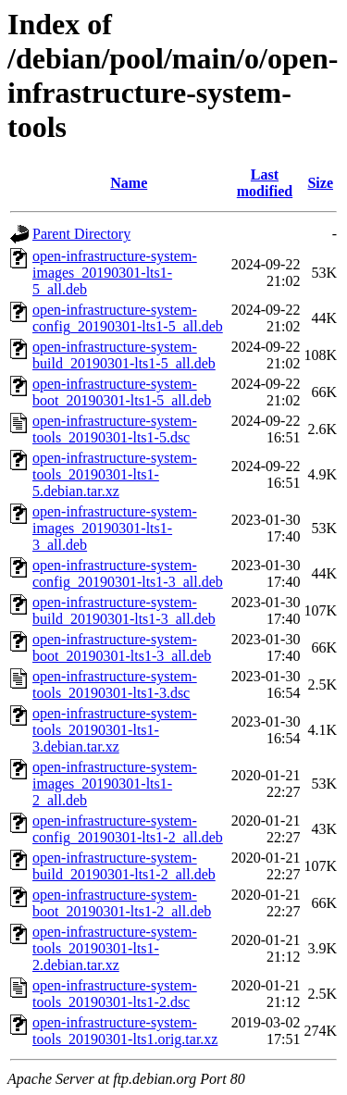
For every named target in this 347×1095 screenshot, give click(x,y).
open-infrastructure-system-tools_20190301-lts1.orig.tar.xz (124, 1030)
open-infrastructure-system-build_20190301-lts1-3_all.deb (124, 610)
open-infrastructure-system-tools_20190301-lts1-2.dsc (114, 993)
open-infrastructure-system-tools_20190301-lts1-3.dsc (114, 684)
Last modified (264, 183)
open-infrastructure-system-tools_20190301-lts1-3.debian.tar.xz (114, 729)
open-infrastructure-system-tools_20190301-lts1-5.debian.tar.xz (114, 474)
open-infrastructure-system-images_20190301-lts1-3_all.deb (114, 528)
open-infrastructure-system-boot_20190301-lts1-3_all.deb (121, 647)
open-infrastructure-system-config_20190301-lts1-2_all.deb (127, 829)
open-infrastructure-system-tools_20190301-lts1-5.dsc (114, 429)
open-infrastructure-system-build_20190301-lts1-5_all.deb (124, 355)
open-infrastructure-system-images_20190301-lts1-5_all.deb (114, 272)
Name (128, 183)
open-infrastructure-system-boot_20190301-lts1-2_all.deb (121, 903)
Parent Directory (81, 234)
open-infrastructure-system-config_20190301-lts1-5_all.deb (127, 318)
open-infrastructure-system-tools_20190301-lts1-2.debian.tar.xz (114, 948)
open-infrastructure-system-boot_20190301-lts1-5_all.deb (121, 392)
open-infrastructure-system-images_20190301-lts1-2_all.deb (114, 783)
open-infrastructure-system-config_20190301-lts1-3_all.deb (127, 573)
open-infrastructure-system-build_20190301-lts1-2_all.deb (124, 866)
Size (320, 183)
